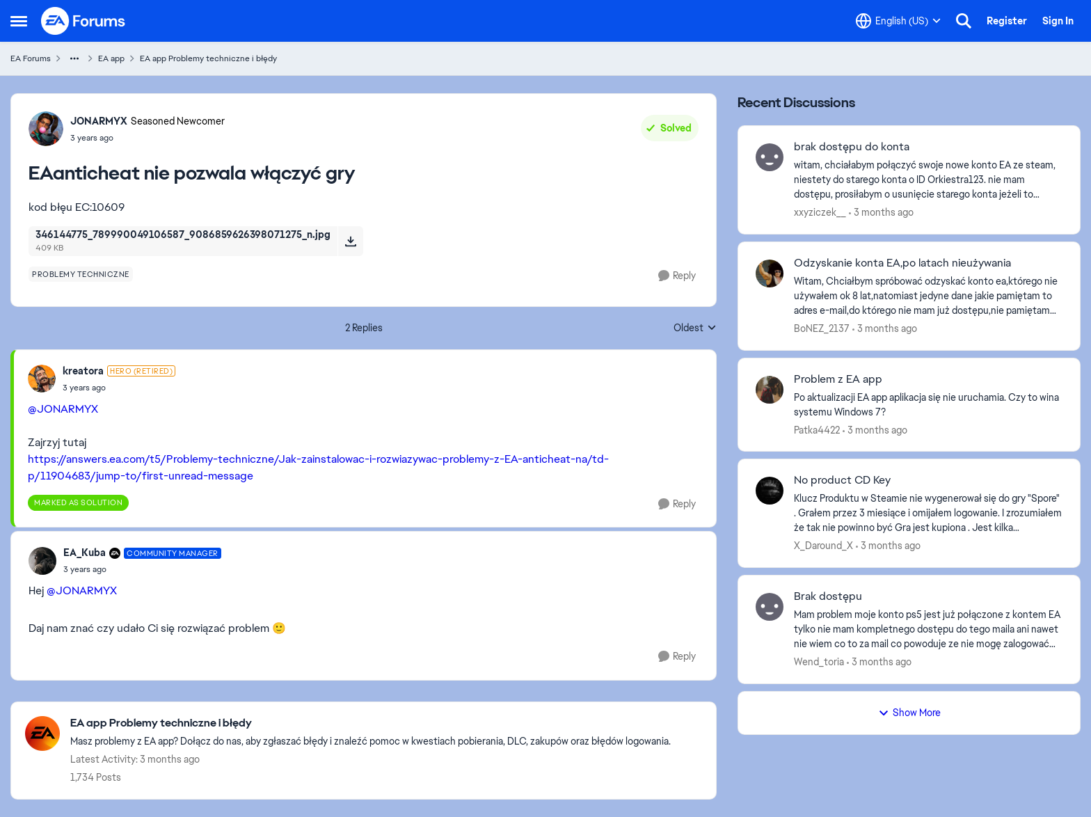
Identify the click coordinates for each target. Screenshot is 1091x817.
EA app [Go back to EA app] (111, 58)
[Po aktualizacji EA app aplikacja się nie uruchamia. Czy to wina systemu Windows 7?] (928, 404)
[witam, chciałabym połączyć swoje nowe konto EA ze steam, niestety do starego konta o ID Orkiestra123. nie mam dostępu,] (928, 180)
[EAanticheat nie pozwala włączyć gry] (119, 387)
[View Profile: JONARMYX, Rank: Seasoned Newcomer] (46, 128)
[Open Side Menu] (18, 20)
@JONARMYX (63, 409)
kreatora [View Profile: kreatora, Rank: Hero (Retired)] (83, 371)
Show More (909, 712)
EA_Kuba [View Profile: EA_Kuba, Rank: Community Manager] (84, 552)
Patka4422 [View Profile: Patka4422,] (817, 429)
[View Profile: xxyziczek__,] (769, 157)
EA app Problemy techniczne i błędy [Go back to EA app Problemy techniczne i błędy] (208, 58)
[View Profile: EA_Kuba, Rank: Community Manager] (42, 561)
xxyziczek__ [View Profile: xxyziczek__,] (820, 212)
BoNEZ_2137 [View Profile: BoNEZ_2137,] (822, 328)
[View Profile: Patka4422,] (769, 390)
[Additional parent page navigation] (74, 58)
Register (1007, 21)
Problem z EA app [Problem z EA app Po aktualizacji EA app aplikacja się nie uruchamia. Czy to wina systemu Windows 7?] (838, 379)
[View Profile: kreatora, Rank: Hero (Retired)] (42, 378)
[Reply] (677, 276)
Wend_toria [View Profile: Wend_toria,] (819, 662)
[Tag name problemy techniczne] (81, 274)
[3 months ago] (881, 212)
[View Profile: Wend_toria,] (769, 607)
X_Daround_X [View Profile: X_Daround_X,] (823, 545)
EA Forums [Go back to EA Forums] (30, 58)
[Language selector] (898, 21)
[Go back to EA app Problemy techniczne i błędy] (370, 723)
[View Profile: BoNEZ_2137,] (769, 273)
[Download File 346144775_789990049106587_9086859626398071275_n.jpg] (350, 240)
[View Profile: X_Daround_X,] (769, 491)
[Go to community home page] (83, 21)
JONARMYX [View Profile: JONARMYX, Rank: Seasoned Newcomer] (98, 121)
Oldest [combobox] (695, 328)
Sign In (1058, 21)
